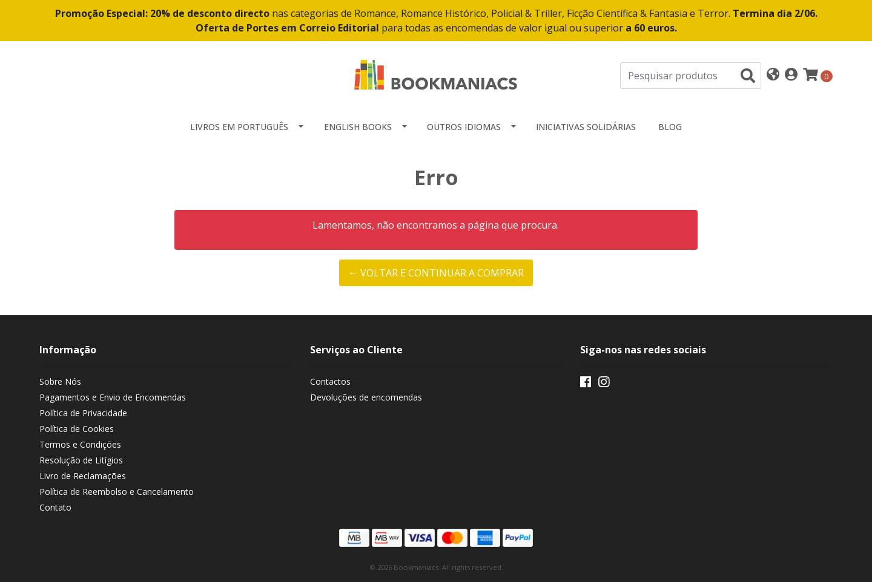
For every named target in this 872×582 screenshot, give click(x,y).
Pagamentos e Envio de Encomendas (112, 397)
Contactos (330, 381)
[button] (773, 75)
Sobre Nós (60, 381)
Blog (670, 126)
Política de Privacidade (83, 413)
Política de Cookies (76, 428)
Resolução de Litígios (81, 460)
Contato (55, 507)
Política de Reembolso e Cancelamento (116, 491)
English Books (358, 126)
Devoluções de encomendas (366, 397)
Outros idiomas (464, 126)
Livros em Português (239, 126)
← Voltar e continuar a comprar (436, 273)
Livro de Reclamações (82, 476)
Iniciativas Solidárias (586, 126)
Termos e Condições (80, 444)
